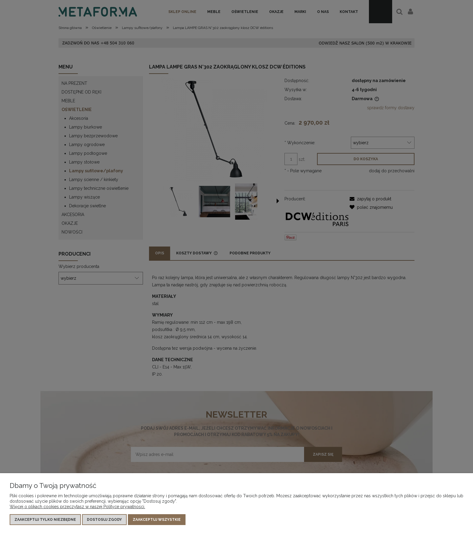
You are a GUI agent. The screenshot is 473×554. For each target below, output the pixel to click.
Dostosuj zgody (104, 519)
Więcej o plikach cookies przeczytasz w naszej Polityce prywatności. (77, 506)
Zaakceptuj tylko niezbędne (45, 519)
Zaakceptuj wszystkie (157, 519)
